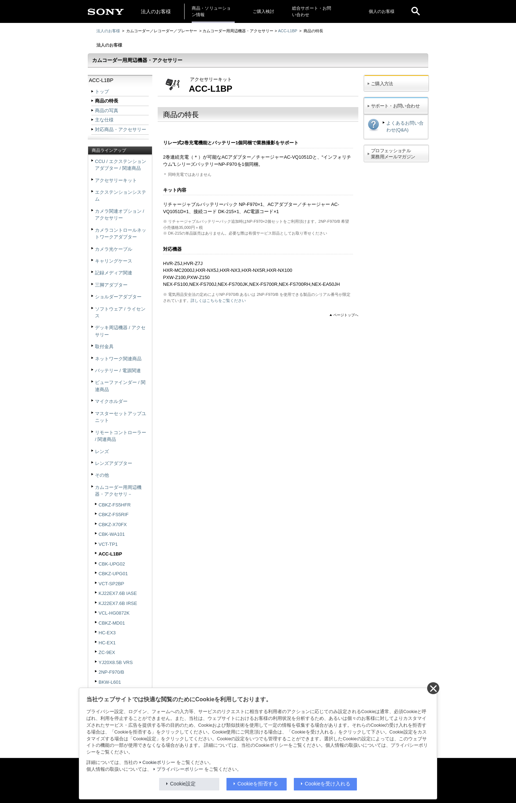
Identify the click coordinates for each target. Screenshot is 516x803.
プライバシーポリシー (180, 769)
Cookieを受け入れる (328, 784)
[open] (415, 11)
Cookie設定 (183, 784)
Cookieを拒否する (258, 784)
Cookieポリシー (159, 762)
